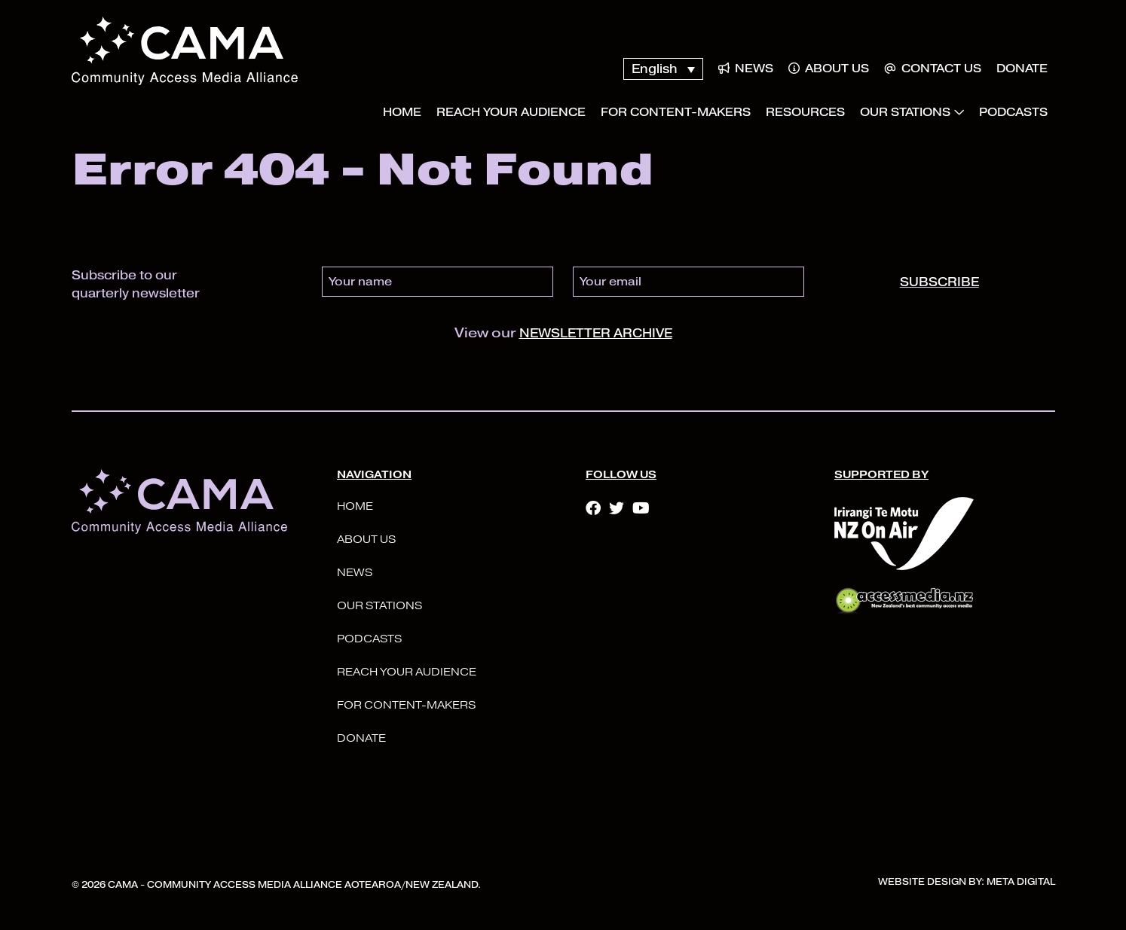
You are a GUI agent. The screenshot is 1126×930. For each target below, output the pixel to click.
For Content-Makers (676, 112)
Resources (805, 112)
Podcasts (1013, 112)
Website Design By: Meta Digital (966, 881)
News (745, 68)
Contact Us (932, 68)
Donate (1022, 68)
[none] (662, 69)
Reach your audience (511, 112)
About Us (828, 68)
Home (402, 112)
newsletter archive (595, 333)
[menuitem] (662, 69)
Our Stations (905, 112)
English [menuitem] (655, 69)
